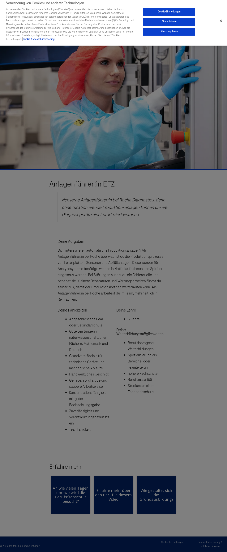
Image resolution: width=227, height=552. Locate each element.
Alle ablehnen (169, 20)
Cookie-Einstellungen (169, 10)
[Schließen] (221, 19)
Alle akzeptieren (169, 30)
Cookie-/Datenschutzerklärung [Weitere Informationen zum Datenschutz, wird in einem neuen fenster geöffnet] (38, 37)
